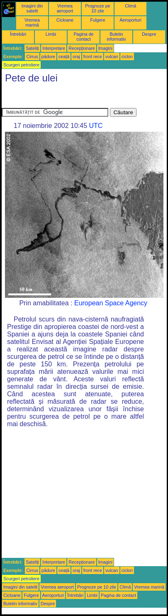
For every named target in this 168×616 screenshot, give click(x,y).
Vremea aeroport (65, 8)
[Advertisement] (68, 97)
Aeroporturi (130, 19)
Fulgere (97, 19)
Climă (130, 5)
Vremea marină (32, 22)
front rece (92, 56)
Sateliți (32, 48)
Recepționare (81, 48)
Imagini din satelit (32, 8)
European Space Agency (110, 303)
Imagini (105, 48)
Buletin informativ (116, 37)
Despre (149, 34)
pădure (48, 56)
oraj (76, 56)
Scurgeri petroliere (21, 64)
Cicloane (64, 19)
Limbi (51, 34)
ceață (63, 56)
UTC (95, 125)
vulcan (111, 56)
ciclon (127, 56)
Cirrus (32, 56)
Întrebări (18, 34)
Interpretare (53, 48)
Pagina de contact (84, 37)
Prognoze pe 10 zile (97, 8)
